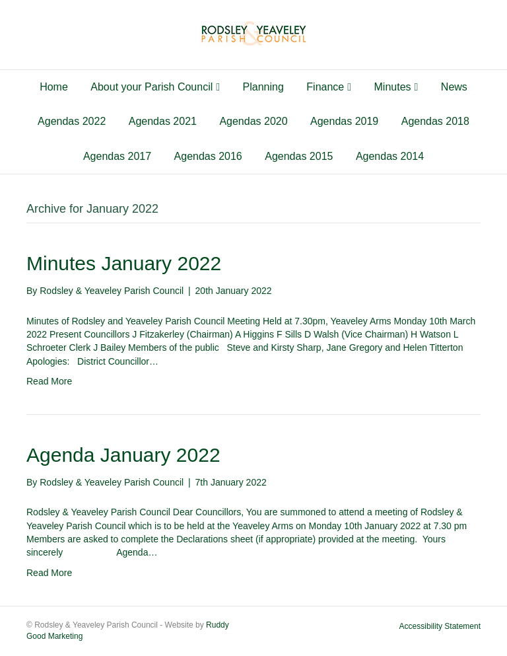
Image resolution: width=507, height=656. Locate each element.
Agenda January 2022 (123, 455)
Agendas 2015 (299, 156)
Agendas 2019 (344, 121)
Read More (49, 381)
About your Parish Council (151, 86)
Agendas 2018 (435, 121)
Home (54, 86)
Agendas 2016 (208, 156)
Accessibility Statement (440, 626)
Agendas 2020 (253, 121)
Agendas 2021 (163, 121)
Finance (325, 86)
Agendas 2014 (390, 156)
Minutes (392, 86)
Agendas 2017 (117, 156)
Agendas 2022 (72, 121)
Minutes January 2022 (123, 263)
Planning (263, 86)
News (454, 86)
